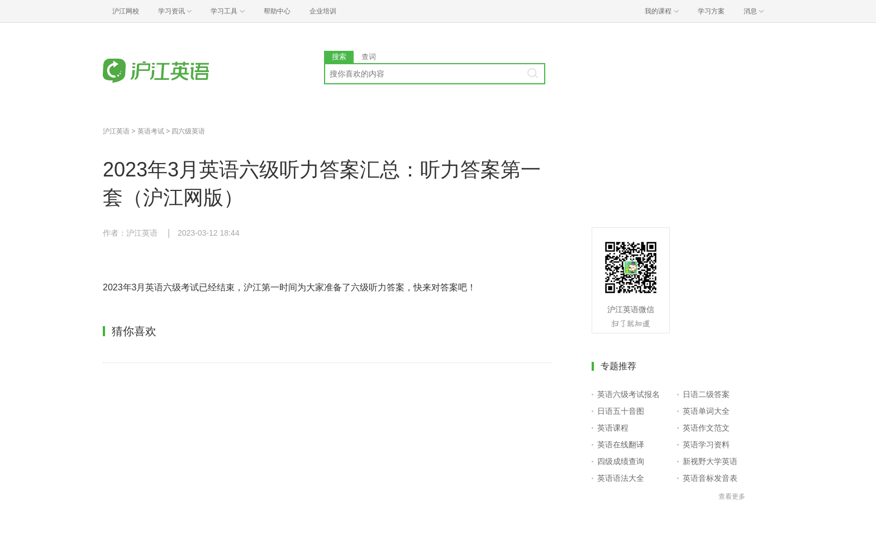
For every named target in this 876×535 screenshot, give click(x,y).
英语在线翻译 (620, 444)
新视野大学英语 (710, 461)
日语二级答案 (706, 394)
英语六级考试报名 (628, 394)
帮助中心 (277, 11)
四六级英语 (188, 131)
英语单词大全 (706, 411)
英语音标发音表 (710, 478)
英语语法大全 (620, 478)
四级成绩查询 (620, 461)
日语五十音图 (620, 411)
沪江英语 (116, 131)
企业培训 (323, 11)
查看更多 (731, 496)
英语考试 (150, 131)
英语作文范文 (706, 427)
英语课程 (613, 427)
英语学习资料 (706, 444)
